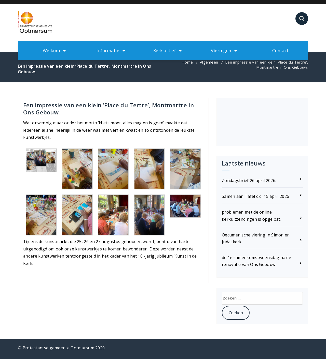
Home (187, 62)
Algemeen (209, 62)
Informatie (111, 50)
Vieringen (224, 50)
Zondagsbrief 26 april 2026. (249, 180)
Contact (280, 50)
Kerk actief (167, 50)
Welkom (54, 50)
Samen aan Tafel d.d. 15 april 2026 (255, 196)
